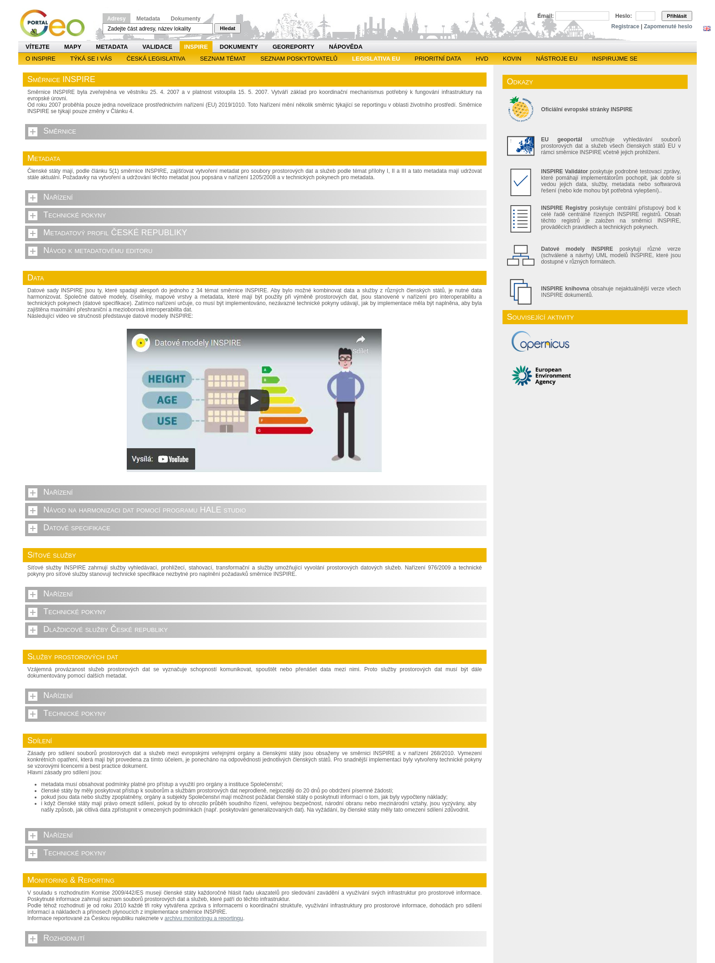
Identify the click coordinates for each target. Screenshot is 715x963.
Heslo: (623, 16)
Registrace (625, 26)
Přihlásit (677, 16)
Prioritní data (437, 58)
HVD (482, 58)
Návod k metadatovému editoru (97, 250)
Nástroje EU (556, 58)
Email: (546, 16)
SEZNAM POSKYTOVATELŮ (298, 58)
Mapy (73, 46)
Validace (157, 46)
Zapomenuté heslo (668, 26)
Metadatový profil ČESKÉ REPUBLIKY (115, 232)
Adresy (116, 19)
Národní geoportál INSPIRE (55, 23)
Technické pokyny (74, 214)
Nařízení (58, 197)
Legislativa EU (376, 58)
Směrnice (59, 130)
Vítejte (38, 46)
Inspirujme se (614, 58)
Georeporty (294, 46)
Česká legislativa (156, 58)
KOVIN (512, 58)
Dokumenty (185, 19)
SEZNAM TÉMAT (223, 58)
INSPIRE (196, 46)
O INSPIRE (41, 58)
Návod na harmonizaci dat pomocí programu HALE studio (144, 509)
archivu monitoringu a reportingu (204, 918)
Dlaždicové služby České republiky (105, 629)
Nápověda (346, 46)
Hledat (227, 28)
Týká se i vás (91, 58)
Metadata (148, 19)
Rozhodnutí (63, 937)
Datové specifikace (76, 527)
